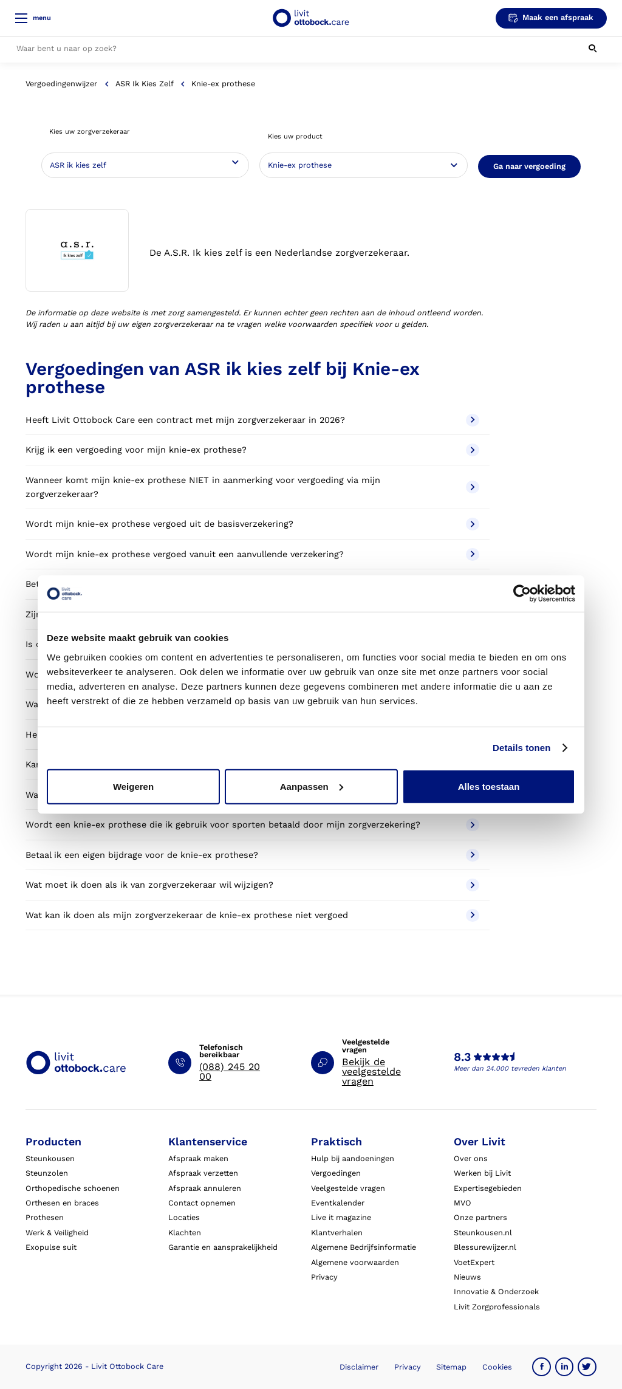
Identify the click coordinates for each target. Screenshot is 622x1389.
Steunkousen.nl (483, 1232)
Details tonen (521, 748)
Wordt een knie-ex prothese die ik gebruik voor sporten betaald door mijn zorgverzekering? (252, 824)
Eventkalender (337, 1202)
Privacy (324, 1276)
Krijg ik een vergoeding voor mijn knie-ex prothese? (252, 450)
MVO (462, 1202)
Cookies (497, 1366)
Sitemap (451, 1366)
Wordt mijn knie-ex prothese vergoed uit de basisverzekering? (252, 524)
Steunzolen (47, 1173)
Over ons (471, 1158)
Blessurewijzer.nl (485, 1247)
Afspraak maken (198, 1158)
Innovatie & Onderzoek (496, 1291)
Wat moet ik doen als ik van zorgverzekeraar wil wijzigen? (252, 885)
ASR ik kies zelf (144, 83)
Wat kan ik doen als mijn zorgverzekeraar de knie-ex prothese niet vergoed (252, 915)
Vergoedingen (336, 1173)
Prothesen (45, 1217)
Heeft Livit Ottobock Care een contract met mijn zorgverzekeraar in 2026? (252, 420)
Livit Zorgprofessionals (497, 1306)
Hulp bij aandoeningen (352, 1158)
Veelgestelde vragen (348, 1188)
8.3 (462, 1057)
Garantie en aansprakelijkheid (223, 1247)
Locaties (184, 1217)
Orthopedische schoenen (73, 1188)
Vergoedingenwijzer (61, 83)
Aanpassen (311, 786)
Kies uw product (295, 136)
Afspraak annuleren (204, 1188)
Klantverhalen (337, 1232)
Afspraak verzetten (203, 1173)
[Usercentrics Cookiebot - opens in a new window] (522, 594)
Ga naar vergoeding (529, 166)
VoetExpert (474, 1262)
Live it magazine (341, 1217)
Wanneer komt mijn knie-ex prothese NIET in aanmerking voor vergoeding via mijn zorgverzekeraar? (252, 487)
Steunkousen (50, 1158)
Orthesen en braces (62, 1202)
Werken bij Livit (482, 1173)
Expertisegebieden (488, 1188)
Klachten (184, 1232)
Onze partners (480, 1217)
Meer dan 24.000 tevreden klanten (510, 1068)
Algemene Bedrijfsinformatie (363, 1247)
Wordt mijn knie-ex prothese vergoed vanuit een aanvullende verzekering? (252, 554)
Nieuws (467, 1276)
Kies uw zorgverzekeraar (89, 131)
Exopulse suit (51, 1247)
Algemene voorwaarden (355, 1262)
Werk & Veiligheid (57, 1232)
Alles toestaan (489, 786)
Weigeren (133, 786)
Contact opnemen (202, 1202)
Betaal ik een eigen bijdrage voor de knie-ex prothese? (252, 855)
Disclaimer (359, 1366)
